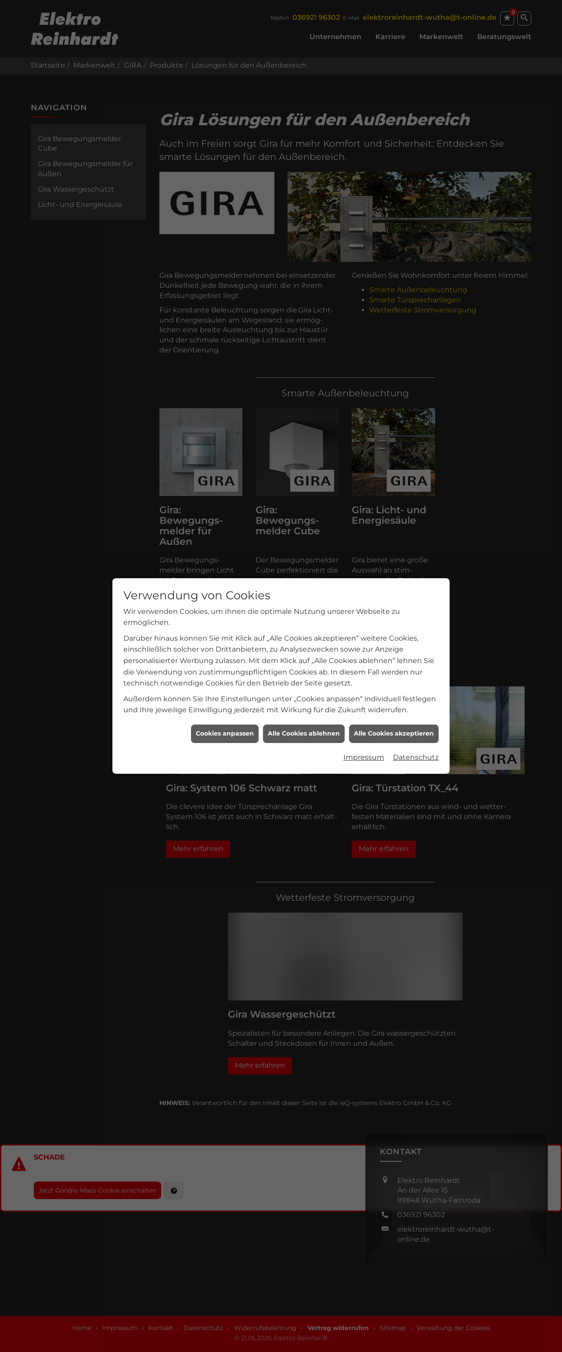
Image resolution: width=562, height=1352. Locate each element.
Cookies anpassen (225, 694)
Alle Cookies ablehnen (304, 694)
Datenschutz (416, 718)
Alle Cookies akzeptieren (394, 694)
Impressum (363, 718)
